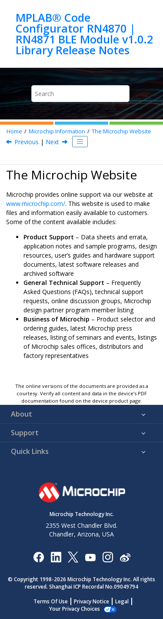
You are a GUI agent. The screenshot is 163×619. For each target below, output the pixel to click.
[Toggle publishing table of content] (80, 141)
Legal (122, 601)
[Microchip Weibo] (125, 557)
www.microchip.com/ (35, 203)
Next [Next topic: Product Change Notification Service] (52, 142)
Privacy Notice (91, 601)
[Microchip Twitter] (73, 556)
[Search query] (80, 93)
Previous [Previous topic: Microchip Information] (26, 142)
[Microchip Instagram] (107, 556)
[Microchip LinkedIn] (55, 556)
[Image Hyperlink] (90, 557)
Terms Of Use (50, 601)
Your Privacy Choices (74, 608)
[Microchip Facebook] (38, 556)
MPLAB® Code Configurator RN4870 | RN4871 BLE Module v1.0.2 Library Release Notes (84, 34)
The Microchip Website (121, 131)
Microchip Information (57, 131)
